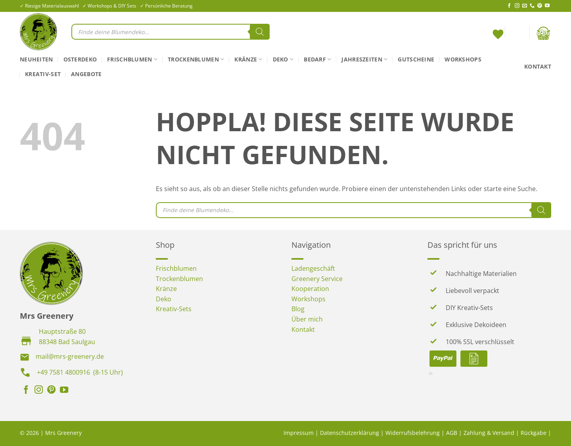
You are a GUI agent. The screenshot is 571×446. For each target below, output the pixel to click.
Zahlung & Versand (489, 432)
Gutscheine (416, 59)
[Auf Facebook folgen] (509, 6)
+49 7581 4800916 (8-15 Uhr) (80, 372)
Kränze (248, 59)
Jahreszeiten (364, 59)
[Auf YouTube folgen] (547, 6)
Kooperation (310, 288)
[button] (517, 33)
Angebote (86, 74)
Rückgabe (533, 432)
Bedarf (317, 59)
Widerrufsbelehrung (412, 432)
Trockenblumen (196, 59)
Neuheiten (36, 59)
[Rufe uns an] (532, 6)
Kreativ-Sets (174, 308)
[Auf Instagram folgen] (517, 6)
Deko (283, 59)
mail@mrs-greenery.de (70, 356)
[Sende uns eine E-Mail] (524, 6)
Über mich (307, 319)
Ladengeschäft (313, 268)
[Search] (260, 32)
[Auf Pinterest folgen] (539, 6)
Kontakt (537, 66)
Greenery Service (317, 278)
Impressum (299, 432)
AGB (451, 432)
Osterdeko (80, 59)
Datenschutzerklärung (349, 432)
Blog (298, 308)
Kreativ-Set (43, 74)
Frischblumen (132, 59)
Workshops (463, 59)
